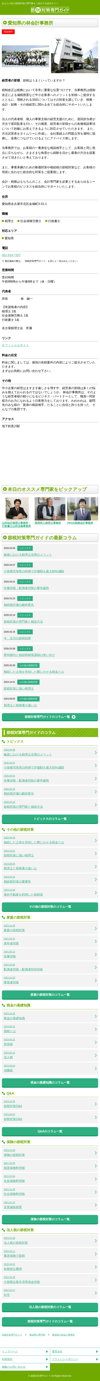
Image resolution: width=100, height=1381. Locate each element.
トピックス (25, 548)
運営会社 (57, 1351)
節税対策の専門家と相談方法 (23, 621)
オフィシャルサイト (15, 345)
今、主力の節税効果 (17, 638)
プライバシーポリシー (65, 1359)
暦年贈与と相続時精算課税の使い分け (29, 655)
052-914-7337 (11, 255)
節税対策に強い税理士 (19, 688)
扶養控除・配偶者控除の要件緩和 (26, 588)
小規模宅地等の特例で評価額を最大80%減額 (34, 571)
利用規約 (7, 1359)
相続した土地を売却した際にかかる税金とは (34, 671)
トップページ (10, 1351)
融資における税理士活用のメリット (28, 554)
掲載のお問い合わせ (14, 1366)
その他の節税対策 (28, 665)
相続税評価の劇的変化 (19, 604)
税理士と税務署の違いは (20, 705)
